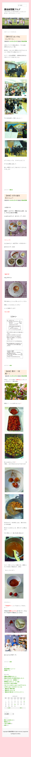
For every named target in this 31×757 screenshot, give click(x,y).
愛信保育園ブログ (12, 9)
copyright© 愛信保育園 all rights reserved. (13, 731)
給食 (11, 365)
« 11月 (8, 707)
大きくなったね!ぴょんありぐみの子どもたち (15, 685)
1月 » (21, 707)
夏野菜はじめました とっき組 (11, 681)
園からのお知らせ (8, 720)
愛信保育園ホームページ (9, 668)
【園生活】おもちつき (9, 690)
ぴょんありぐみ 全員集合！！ (11, 680)
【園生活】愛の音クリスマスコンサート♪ (14, 692)
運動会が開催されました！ (10, 676)
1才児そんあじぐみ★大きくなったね (13, 687)
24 (14, 704)
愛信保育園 (24, 41)
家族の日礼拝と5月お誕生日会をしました (14, 678)
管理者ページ (7, 670)
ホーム (6, 27)
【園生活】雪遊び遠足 (9, 688)
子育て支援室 (7, 723)
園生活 (11, 189)
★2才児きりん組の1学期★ (10, 683)
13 (24, 701)
